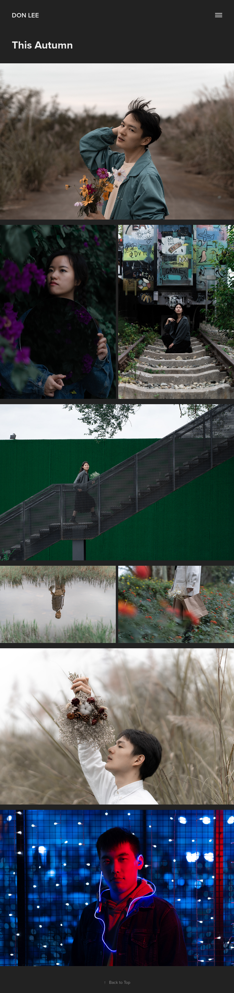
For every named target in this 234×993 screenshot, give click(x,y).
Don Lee (25, 15)
